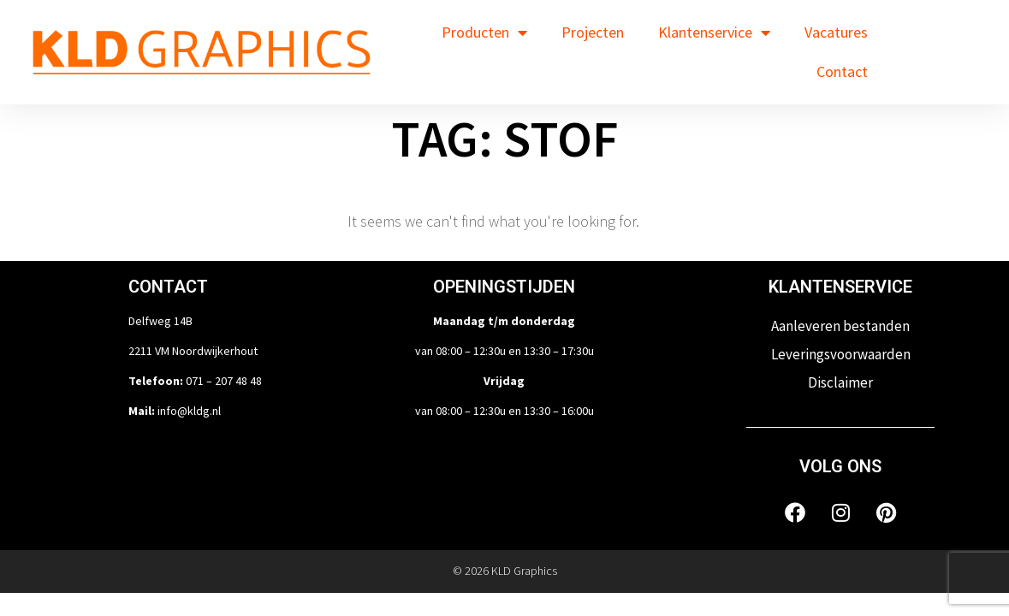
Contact (842, 71)
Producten (484, 32)
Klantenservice (714, 32)
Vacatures (836, 32)
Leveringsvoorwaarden (841, 354)
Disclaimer (840, 382)
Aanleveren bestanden (840, 326)
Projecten (592, 32)
